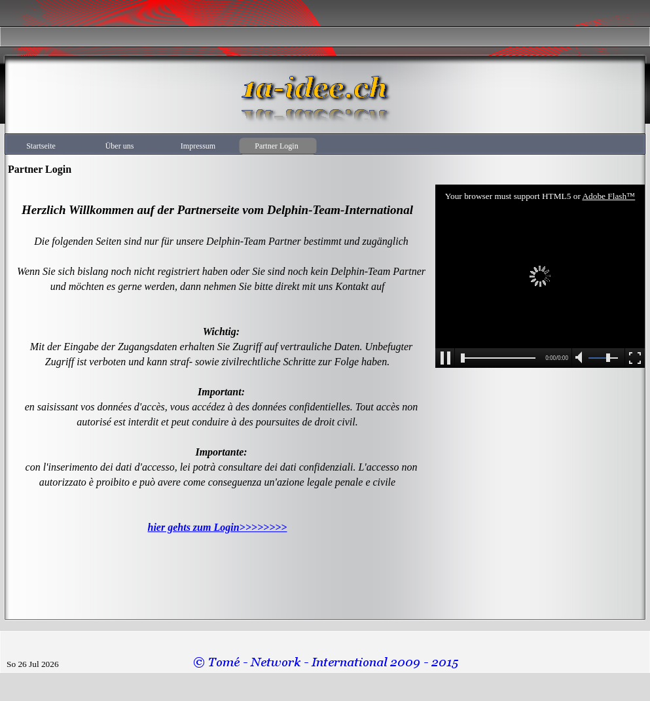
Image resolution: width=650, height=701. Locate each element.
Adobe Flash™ (608, 196)
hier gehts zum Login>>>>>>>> (217, 527)
